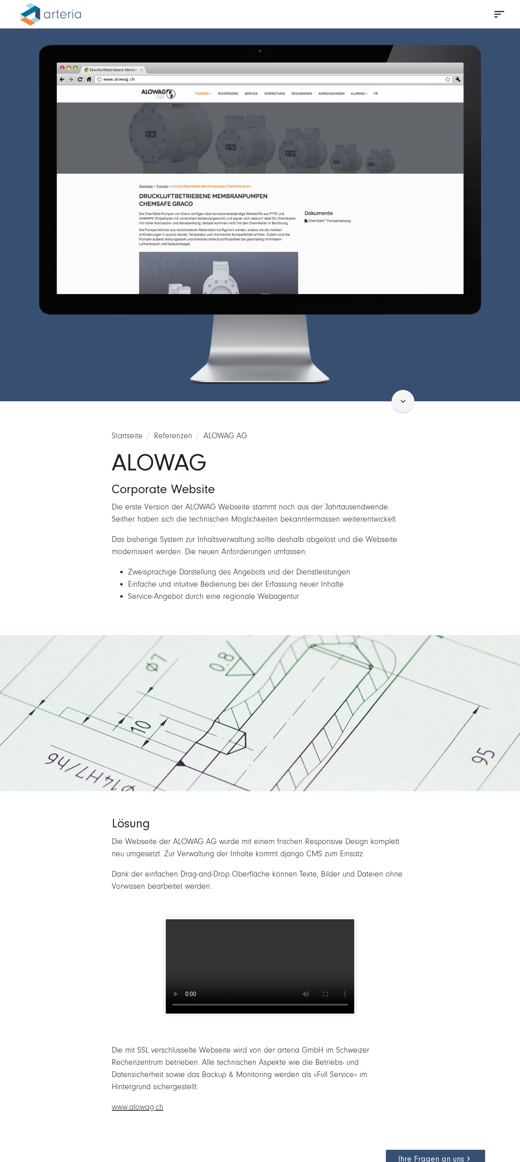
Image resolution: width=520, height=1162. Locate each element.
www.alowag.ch (137, 1107)
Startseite (127, 435)
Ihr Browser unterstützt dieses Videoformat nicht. (260, 966)
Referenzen (173, 435)
